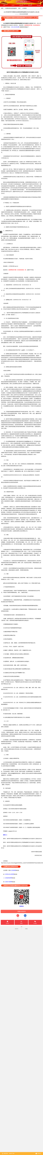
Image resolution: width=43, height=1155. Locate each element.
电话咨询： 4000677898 (9, 1153)
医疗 (19, 8)
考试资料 (39, 5)
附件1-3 (5, 834)
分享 (1, 232)
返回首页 (16, 928)
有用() (18, 916)
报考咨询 (30, 5)
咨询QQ (39, 1153)
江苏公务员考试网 (23, 14)
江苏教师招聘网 (8, 877)
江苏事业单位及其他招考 (11, 8)
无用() (25, 916)
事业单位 (21, 5)
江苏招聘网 (13, 870)
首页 (4, 5)
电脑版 (26, 928)
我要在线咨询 (21, 911)
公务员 (12, 5)
